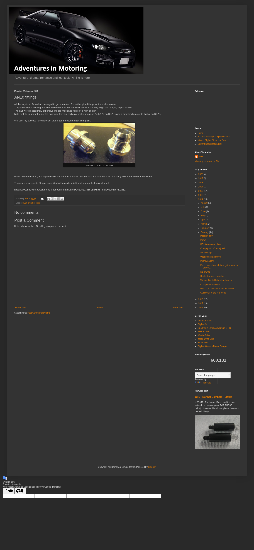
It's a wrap (205, 272)
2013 (201, 299)
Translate (203, 383)
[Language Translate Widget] (213, 375)
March (204, 224)
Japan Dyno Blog (206, 339)
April (203, 219)
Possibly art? (206, 236)
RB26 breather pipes (31, 203)
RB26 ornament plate (210, 244)
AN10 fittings (206, 252)
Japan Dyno (203, 342)
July (203, 207)
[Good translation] (8, 491)
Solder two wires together (212, 276)
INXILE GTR (204, 331)
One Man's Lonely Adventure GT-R (214, 328)
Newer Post (20, 307)
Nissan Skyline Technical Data (212, 140)
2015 (201, 195)
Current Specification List (209, 144)
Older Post (178, 307)
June (203, 211)
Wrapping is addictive (210, 257)
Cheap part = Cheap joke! (212, 248)
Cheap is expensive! (210, 284)
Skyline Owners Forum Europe (212, 346)
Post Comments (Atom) (38, 313)
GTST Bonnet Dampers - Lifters (213, 396)
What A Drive (204, 335)
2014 (201, 199)
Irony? (203, 240)
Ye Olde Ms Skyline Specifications (214, 136)
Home (100, 307)
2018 (201, 182)
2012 (201, 303)
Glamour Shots (205, 320)
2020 (201, 174)
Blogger (151, 467)
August (204, 203)
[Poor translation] (20, 491)
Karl (201, 156)
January (205, 232)
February (205, 228)
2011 (201, 307)
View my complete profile (207, 161)
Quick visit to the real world (213, 293)
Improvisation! (207, 261)
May (203, 215)
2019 (201, 178)
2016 (201, 191)
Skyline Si (202, 324)
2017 (201, 186)
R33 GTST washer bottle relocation (217, 288)
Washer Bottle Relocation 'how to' (216, 280)
